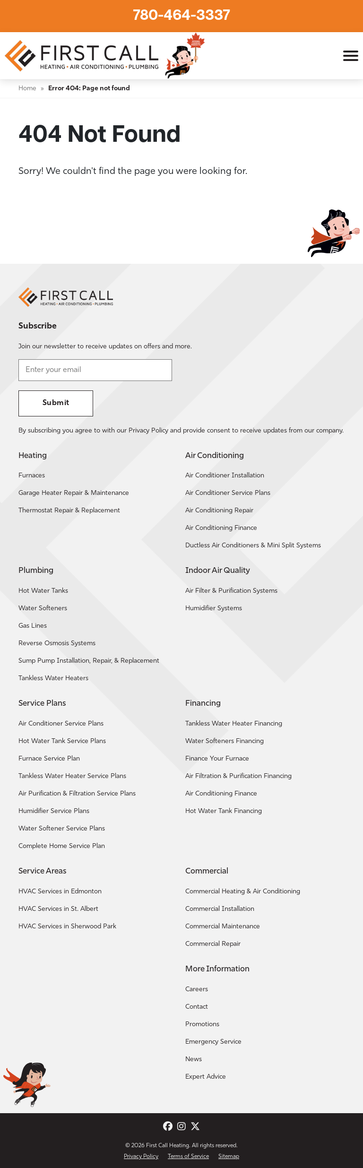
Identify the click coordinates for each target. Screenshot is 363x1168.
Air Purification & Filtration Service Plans (77, 793)
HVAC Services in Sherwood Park (67, 926)
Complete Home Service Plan (61, 846)
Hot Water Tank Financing (223, 811)
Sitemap (228, 1156)
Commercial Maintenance (222, 926)
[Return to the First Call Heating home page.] (83, 56)
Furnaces (31, 475)
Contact (196, 1007)
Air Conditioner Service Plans (227, 493)
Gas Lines (32, 626)
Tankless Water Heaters (53, 678)
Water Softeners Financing (224, 741)
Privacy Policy (141, 1156)
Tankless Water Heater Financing (233, 723)
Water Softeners (42, 608)
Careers (196, 989)
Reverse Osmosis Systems (56, 643)
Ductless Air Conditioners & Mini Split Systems (253, 545)
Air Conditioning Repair (219, 510)
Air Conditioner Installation (224, 475)
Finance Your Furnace (217, 758)
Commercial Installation (219, 909)
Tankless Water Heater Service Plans (72, 776)
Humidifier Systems (213, 608)
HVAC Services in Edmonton (60, 891)
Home (27, 88)
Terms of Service (188, 1156)
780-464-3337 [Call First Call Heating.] (181, 16)
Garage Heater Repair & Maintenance (73, 493)
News (193, 1059)
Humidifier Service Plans (53, 811)
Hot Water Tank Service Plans (62, 741)
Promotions (202, 1024)
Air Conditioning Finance (221, 528)
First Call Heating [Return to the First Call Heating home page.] (167, 1146)
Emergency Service (213, 1042)
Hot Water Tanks (43, 591)
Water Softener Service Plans (61, 828)
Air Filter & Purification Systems (231, 591)
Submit (56, 403)
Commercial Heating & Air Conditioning (242, 891)
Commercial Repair (213, 944)
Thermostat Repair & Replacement (69, 510)
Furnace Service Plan (49, 758)
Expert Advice (205, 1077)
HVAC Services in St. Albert (58, 909)
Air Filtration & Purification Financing (238, 776)
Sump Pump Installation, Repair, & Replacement (88, 661)
